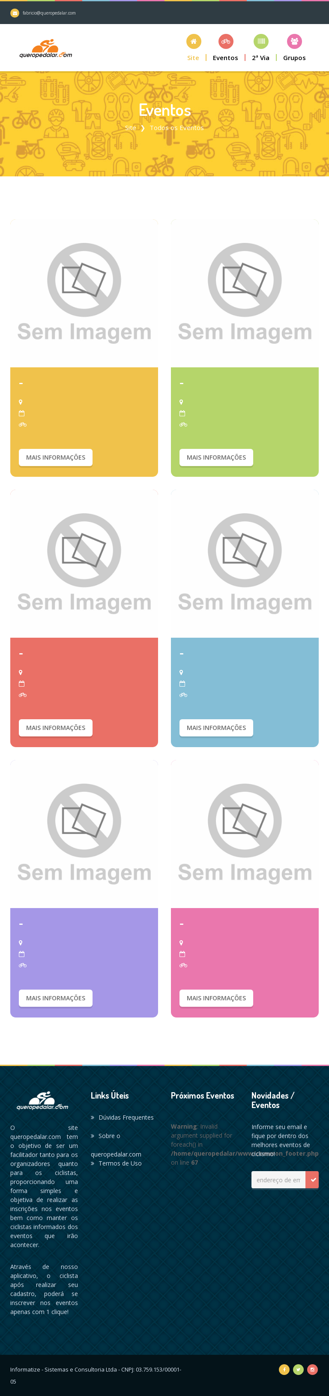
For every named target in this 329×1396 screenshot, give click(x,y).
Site (130, 127)
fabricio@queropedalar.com (49, 13)
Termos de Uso (116, 1163)
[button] (193, 47)
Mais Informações (55, 457)
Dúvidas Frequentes (122, 1117)
